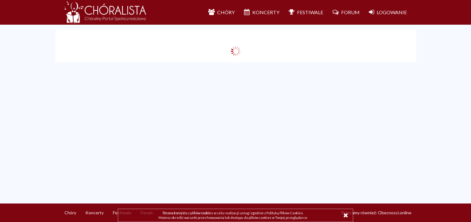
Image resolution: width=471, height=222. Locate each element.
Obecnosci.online (394, 212)
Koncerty (94, 212)
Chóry (70, 212)
